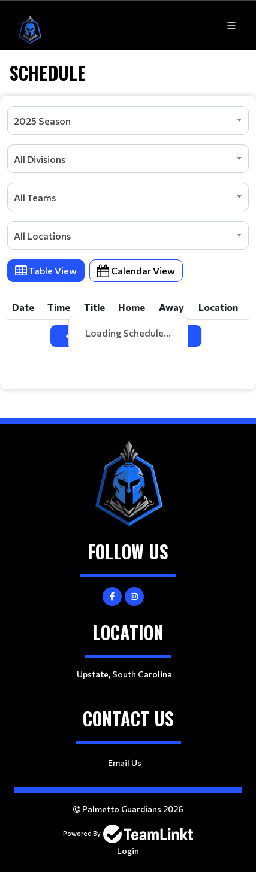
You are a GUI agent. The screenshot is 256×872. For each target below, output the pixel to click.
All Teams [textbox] (35, 197)
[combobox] (128, 120)
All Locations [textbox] (42, 235)
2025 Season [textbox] (42, 120)
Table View (46, 270)
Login (128, 851)
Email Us (124, 763)
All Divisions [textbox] (39, 159)
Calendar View (136, 270)
